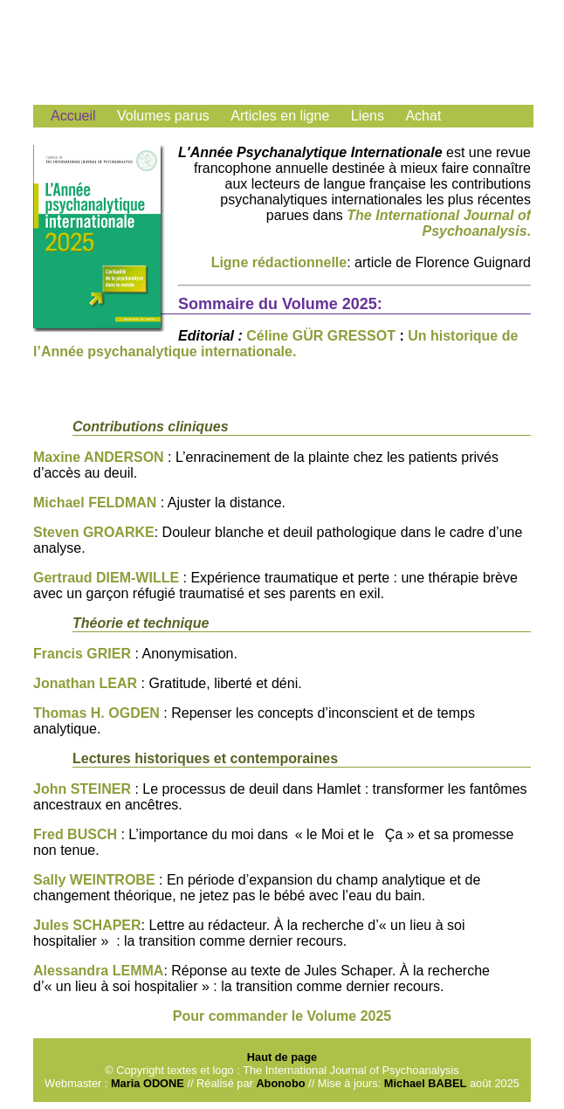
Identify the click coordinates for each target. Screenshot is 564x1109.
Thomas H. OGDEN (96, 713)
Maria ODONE (147, 1083)
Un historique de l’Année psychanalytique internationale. (275, 343)
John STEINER (82, 789)
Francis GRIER (82, 653)
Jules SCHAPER (87, 925)
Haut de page (282, 1057)
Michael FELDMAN (94, 502)
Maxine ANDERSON (98, 457)
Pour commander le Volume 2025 (282, 1016)
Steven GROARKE (94, 532)
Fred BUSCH (76, 834)
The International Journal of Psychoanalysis (439, 223)
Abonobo (282, 1083)
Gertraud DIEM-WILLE (106, 577)
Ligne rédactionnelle (279, 262)
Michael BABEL (425, 1083)
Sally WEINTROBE (96, 879)
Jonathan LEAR (87, 683)
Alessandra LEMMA (98, 970)
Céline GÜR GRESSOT (320, 335)
